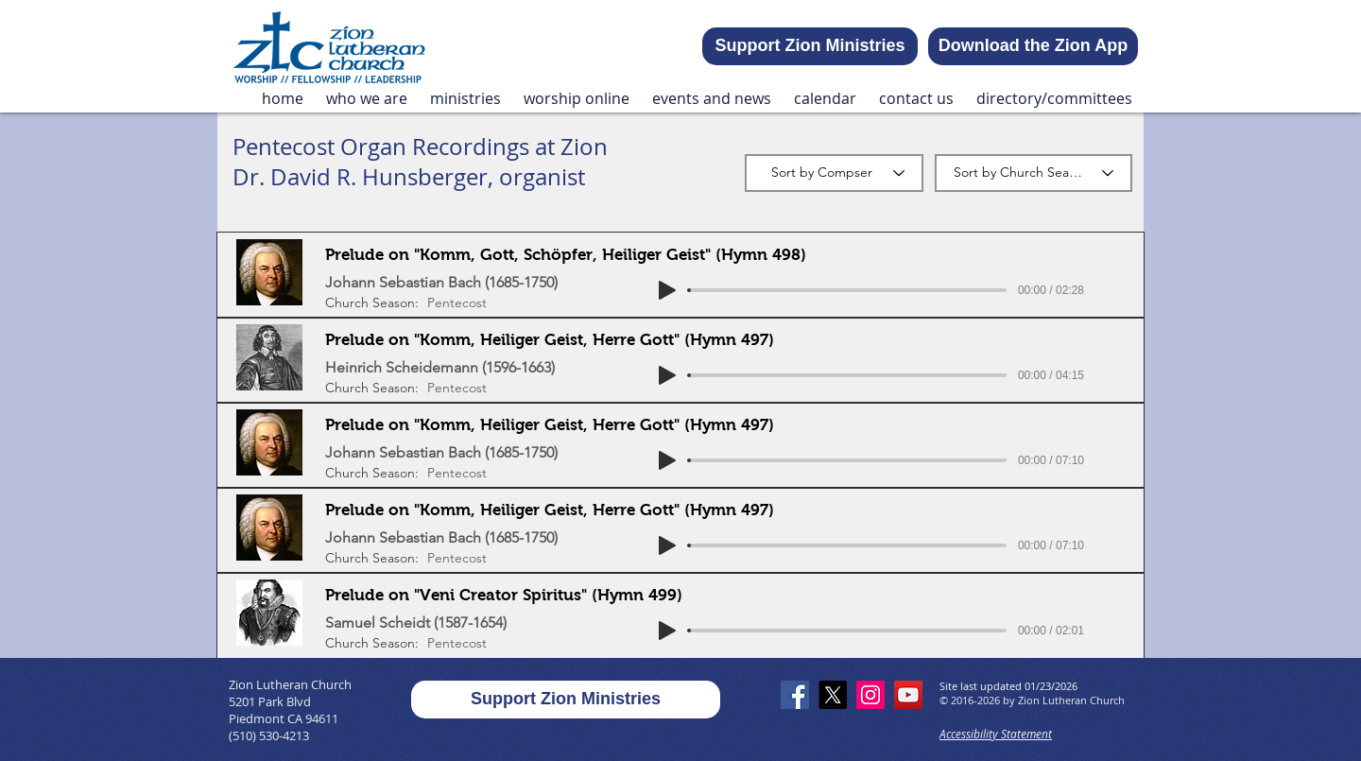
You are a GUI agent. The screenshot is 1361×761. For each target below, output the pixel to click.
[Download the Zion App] (1033, 46)
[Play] (667, 290)
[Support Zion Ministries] (810, 46)
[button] (367, 99)
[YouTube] (908, 695)
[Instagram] (870, 695)
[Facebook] (795, 695)
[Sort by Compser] (834, 173)
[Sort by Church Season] (1033, 173)
